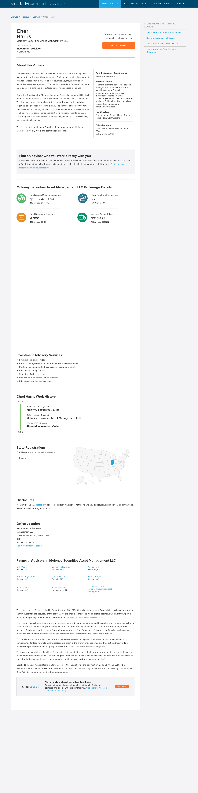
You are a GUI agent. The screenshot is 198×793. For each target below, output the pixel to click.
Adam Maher (22, 587)
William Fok (93, 567)
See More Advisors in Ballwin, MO (162, 43)
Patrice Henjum (94, 576)
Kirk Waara (21, 567)
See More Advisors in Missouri (160, 38)
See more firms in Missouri (29, 545)
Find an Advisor (118, 45)
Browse (14, 17)
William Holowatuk (61, 567)
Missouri (25, 17)
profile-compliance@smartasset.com (84, 617)
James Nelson (58, 576)
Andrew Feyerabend (26, 576)
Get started (122, 686)
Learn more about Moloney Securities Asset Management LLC (99, 589)
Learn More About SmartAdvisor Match (165, 32)
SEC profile (36, 504)
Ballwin (36, 17)
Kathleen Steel (59, 587)
